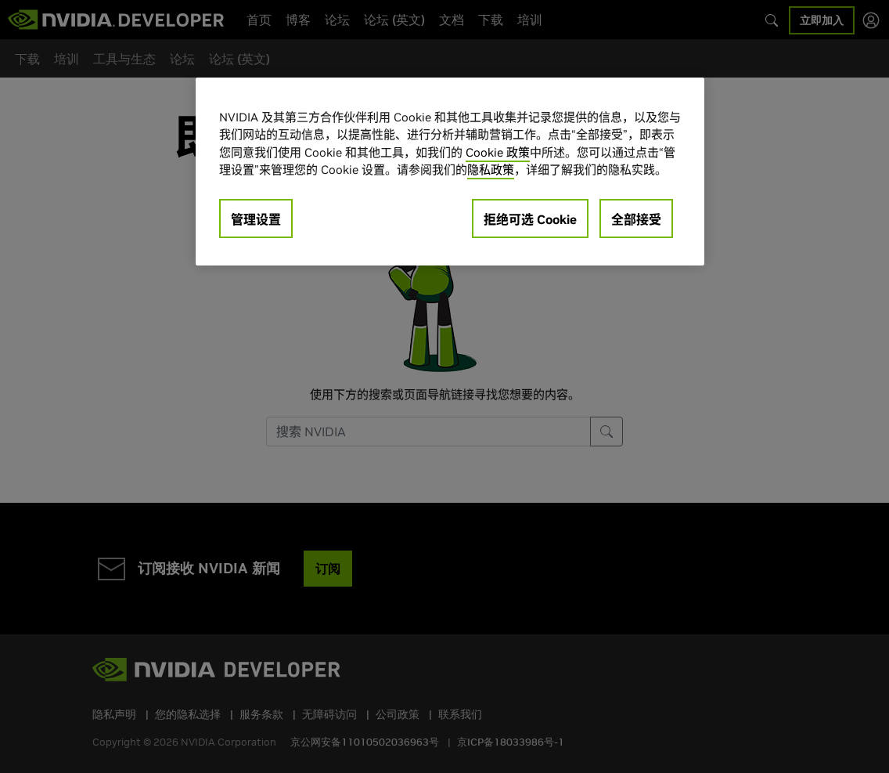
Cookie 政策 (498, 152)
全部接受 (636, 219)
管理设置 (256, 219)
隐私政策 (490, 169)
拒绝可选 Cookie (530, 219)
